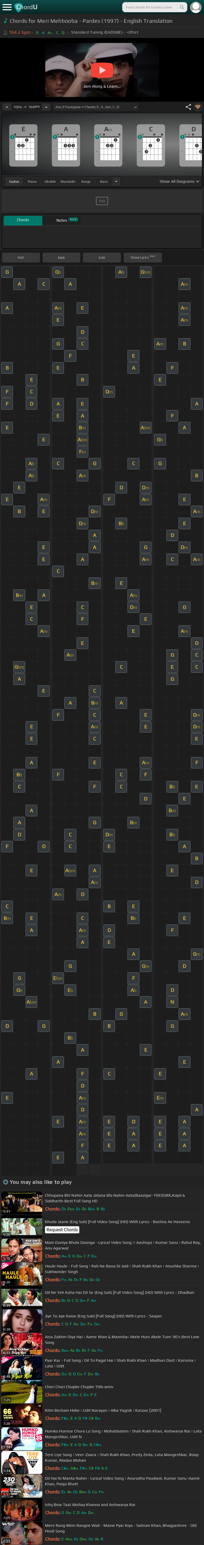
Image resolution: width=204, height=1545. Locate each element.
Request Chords (62, 1229)
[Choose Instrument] (116, 181)
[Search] (181, 7)
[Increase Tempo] (46, 106)
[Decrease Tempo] (7, 106)
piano (32, 181)
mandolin (68, 181)
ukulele (50, 181)
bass (104, 181)
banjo (86, 181)
